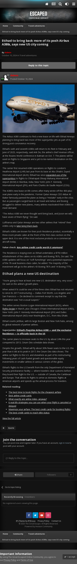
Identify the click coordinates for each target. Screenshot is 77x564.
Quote (11, 428)
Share (18, 474)
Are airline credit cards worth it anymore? (40, 247)
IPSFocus (31, 521)
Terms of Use (27, 560)
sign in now (64, 443)
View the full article (11, 418)
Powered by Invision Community (38, 526)
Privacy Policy (43, 521)
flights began (8, 308)
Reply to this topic (39, 65)
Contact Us (56, 521)
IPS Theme (20, 521)
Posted (21, 79)
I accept (69, 556)
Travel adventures (28, 55)
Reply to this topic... (17, 458)
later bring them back (27, 225)
